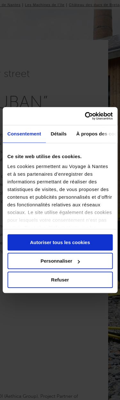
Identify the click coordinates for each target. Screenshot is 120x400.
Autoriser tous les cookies (60, 242)
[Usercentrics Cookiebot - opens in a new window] (85, 116)
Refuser (60, 279)
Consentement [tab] (24, 133)
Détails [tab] (59, 133)
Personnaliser (60, 261)
